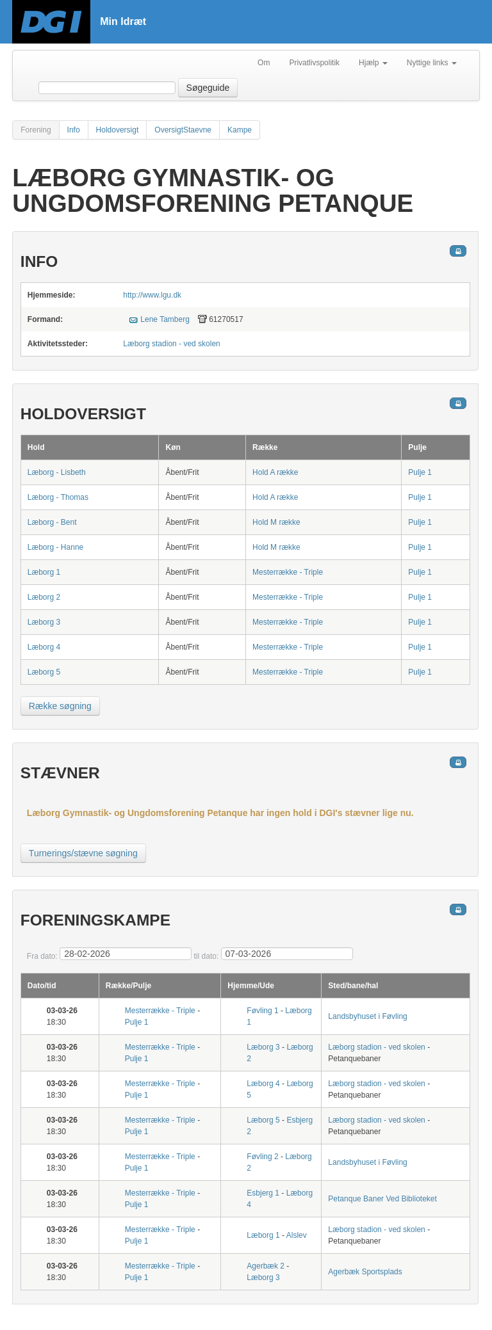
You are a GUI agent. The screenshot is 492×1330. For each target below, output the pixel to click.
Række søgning (60, 706)
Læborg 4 (44, 647)
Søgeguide (208, 88)
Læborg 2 (44, 597)
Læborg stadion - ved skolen (171, 343)
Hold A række (275, 472)
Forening (35, 129)
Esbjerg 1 (263, 1193)
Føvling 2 (262, 1156)
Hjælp (373, 62)
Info (73, 129)
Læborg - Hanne (55, 547)
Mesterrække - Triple (287, 572)
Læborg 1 (44, 572)
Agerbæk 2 (265, 1266)
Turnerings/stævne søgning (83, 853)
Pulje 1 (420, 472)
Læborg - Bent (52, 522)
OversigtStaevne (182, 129)
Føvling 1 (262, 1010)
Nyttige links (432, 62)
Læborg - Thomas (58, 497)
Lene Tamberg (165, 319)
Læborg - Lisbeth (57, 472)
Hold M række (276, 522)
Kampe (239, 129)
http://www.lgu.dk (152, 295)
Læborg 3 (44, 622)
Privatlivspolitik (314, 62)
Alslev (296, 1235)
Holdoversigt (117, 129)
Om (264, 62)
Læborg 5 (44, 672)
